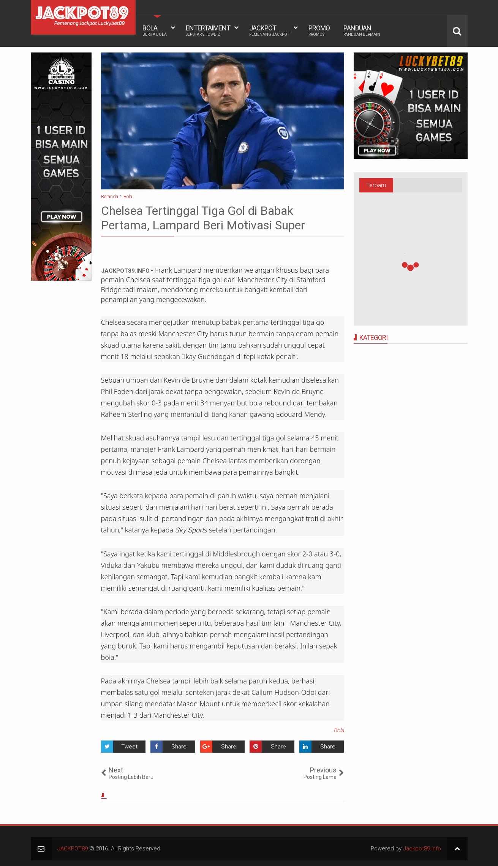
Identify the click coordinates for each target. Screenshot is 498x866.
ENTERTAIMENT (208, 30)
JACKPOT (269, 30)
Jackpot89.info (422, 848)
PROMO (319, 30)
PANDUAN (361, 30)
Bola (339, 730)
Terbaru (376, 185)
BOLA (154, 30)
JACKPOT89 (72, 848)
